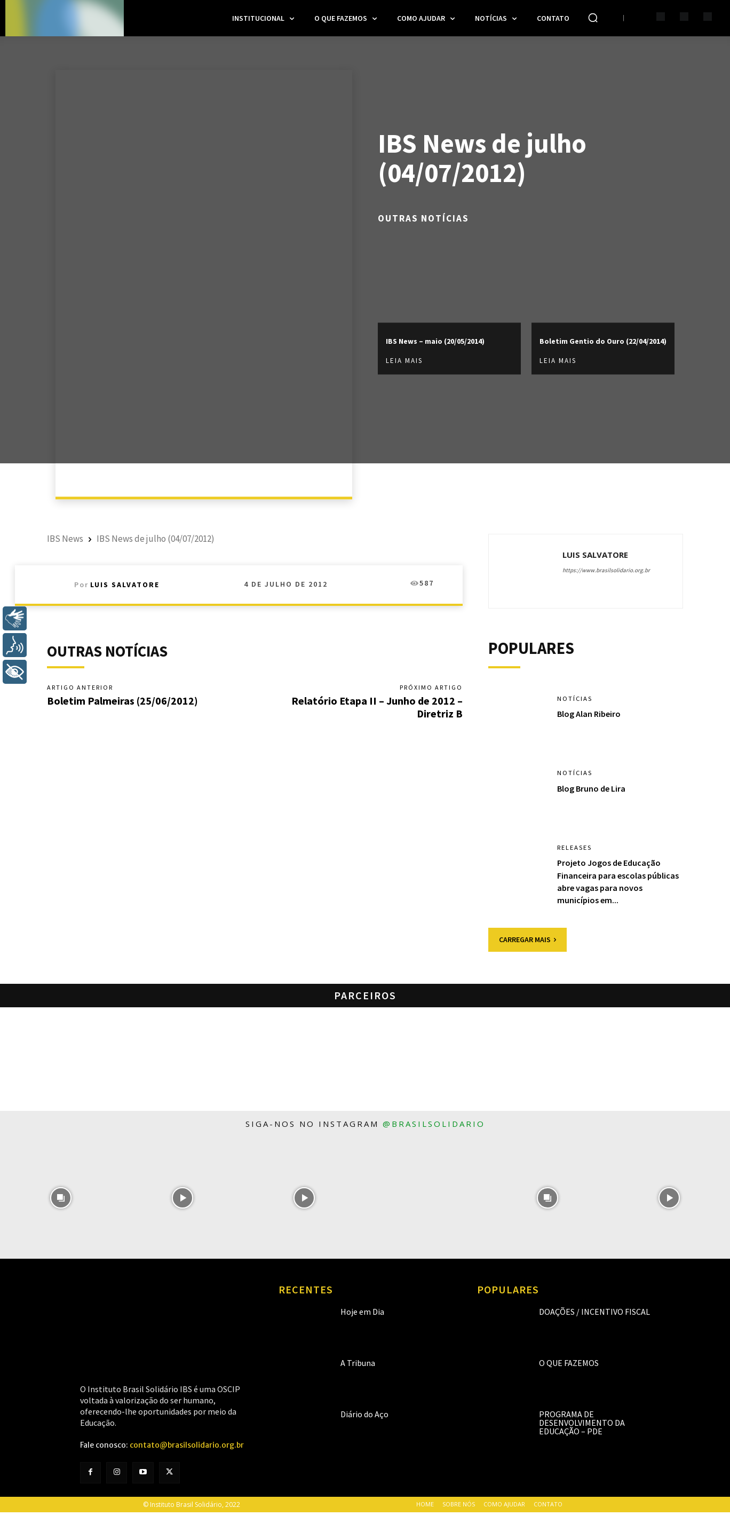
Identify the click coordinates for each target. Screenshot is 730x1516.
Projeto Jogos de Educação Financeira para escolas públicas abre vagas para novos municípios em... (613, 885)
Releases (577, 851)
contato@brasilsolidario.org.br (187, 1449)
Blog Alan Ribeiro (592, 718)
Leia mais (404, 367)
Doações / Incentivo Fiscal (594, 1315)
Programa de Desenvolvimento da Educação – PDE (582, 1427)
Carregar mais (527, 943)
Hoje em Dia (362, 1315)
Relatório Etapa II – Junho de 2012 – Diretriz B (377, 708)
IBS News (65, 538)
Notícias (576, 702)
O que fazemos (569, 1367)
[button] (593, 17)
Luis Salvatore (125, 584)
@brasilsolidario (434, 1128)
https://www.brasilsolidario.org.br (606, 570)
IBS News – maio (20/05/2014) (425, 340)
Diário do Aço (364, 1418)
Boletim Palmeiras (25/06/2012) (122, 701)
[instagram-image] (61, 1202)
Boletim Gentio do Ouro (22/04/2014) (596, 340)
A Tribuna (357, 1367)
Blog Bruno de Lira (595, 792)
